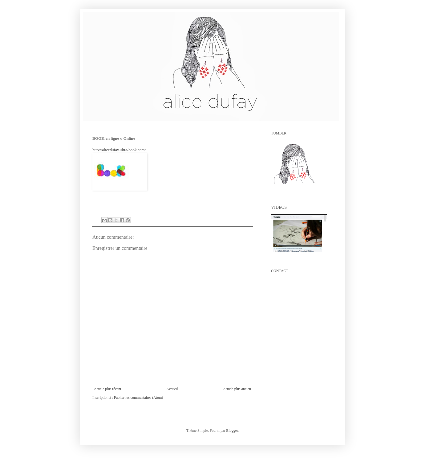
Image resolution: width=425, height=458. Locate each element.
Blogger (232, 430)
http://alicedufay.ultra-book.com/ (119, 149)
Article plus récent (107, 389)
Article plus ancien (237, 389)
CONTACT (279, 271)
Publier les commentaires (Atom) (138, 397)
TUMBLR (278, 133)
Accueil (172, 389)
